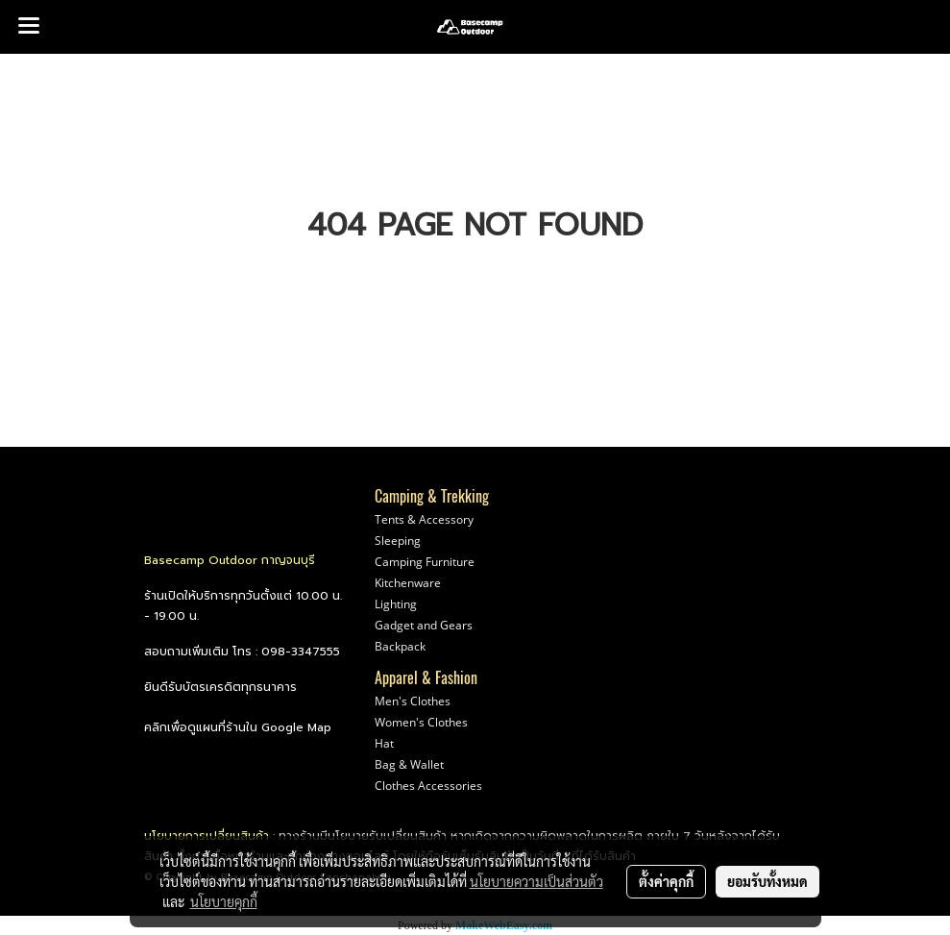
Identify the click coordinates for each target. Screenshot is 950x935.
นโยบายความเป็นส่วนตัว (536, 881)
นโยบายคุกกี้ (223, 901)
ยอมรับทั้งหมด (767, 881)
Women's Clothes (421, 722)
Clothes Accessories (428, 785)
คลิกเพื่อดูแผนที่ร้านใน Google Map (237, 727)
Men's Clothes (413, 701)
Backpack (400, 646)
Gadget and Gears (424, 625)
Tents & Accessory (424, 519)
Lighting (396, 604)
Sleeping (398, 540)
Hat (384, 743)
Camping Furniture (425, 562)
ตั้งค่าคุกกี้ (666, 881)
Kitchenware (408, 583)
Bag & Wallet (409, 764)
